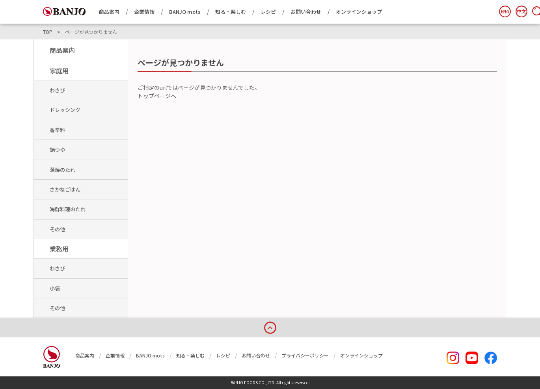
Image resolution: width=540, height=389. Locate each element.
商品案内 (109, 11)
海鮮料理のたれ (68, 209)
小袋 (55, 288)
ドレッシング (65, 110)
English (505, 11)
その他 (57, 229)
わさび (57, 90)
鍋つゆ (57, 149)
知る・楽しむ (230, 11)
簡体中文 (521, 11)
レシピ (268, 11)
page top (270, 326)
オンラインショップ (359, 11)
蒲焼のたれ (62, 169)
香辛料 (57, 130)
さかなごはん (65, 189)
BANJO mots (185, 11)
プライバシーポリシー (305, 355)
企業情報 (144, 11)
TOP (47, 32)
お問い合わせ (305, 11)
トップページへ (157, 96)
